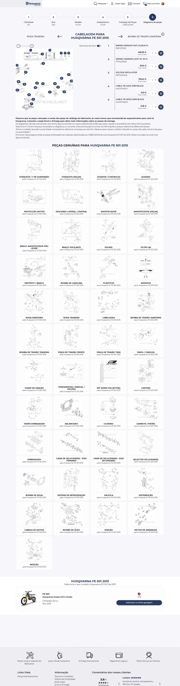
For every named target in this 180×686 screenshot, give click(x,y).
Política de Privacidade (65, 679)
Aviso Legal (60, 682)
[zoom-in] (32, 46)
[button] (162, 34)
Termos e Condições (64, 676)
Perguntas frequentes (27, 676)
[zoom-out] (18, 46)
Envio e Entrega (62, 685)
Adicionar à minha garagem (139, 603)
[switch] (99, 46)
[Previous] (60, 36)
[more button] (155, 53)
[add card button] (160, 53)
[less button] (149, 53)
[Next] (120, 36)
